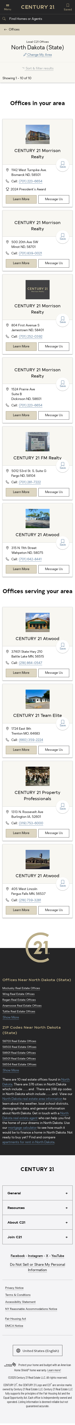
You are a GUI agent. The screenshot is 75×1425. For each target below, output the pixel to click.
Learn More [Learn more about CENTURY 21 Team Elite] (21, 750)
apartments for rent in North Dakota (28, 1142)
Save (62, 165)
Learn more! (54, 1370)
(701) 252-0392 (30, 336)
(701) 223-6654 (30, 181)
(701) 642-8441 (30, 559)
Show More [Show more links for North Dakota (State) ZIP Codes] (11, 1070)
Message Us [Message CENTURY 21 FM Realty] (54, 492)
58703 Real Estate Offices (19, 1041)
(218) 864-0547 (30, 663)
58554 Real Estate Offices (19, 1064)
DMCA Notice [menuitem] (14, 1326)
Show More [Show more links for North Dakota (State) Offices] (11, 1017)
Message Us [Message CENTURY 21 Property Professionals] (54, 833)
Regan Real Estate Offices (19, 1000)
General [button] (14, 1193)
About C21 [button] (16, 1222)
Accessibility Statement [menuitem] (20, 1302)
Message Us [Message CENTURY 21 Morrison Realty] (54, 199)
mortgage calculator (22, 1128)
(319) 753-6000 (31, 823)
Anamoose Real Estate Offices (22, 1005)
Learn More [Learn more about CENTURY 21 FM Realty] (21, 492)
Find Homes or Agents (22, 19)
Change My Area (37, 55)
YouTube (57, 1256)
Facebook (18, 1256)
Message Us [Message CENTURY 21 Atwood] (54, 569)
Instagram (35, 1256)
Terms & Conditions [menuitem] (18, 1295)
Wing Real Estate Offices (18, 994)
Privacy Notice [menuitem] (14, 1288)
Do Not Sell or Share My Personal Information (37, 1267)
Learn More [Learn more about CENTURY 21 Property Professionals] (21, 833)
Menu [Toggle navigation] (7, 7)
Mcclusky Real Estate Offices (21, 988)
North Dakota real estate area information (32, 1099)
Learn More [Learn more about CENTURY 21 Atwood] (21, 569)
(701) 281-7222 (30, 482)
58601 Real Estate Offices (19, 1053)
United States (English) (37, 1350)
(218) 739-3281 (30, 900)
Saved (68, 7)
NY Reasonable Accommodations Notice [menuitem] (31, 1309)
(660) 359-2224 (31, 740)
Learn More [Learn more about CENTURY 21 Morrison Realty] (21, 199)
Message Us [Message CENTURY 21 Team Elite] (54, 750)
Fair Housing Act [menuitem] (15, 1318)
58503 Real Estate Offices (19, 1047)
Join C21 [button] (14, 1237)
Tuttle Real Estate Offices (18, 1011)
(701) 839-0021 (30, 253)
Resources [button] (16, 1207)
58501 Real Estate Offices (19, 1058)
